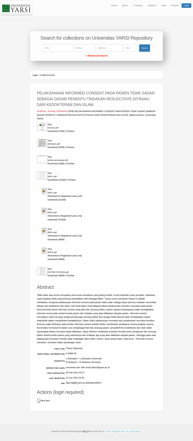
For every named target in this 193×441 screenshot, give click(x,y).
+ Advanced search (96, 56)
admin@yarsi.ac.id (100, 367)
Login (186, 5)
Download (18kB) (56, 163)
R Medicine (71, 362)
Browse (139, 5)
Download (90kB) (56, 239)
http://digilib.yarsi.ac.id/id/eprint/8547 (84, 383)
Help (163, 5)
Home (114, 5)
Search (144, 48)
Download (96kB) (56, 275)
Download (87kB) (56, 147)
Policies (175, 5)
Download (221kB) (57, 180)
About (125, 5)
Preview (70, 131)
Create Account (47, 75)
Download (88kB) (56, 259)
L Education (72, 358)
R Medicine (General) (89, 362)
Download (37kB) (56, 131)
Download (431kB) (57, 219)
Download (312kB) (57, 199)
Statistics (152, 5)
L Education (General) (90, 358)
